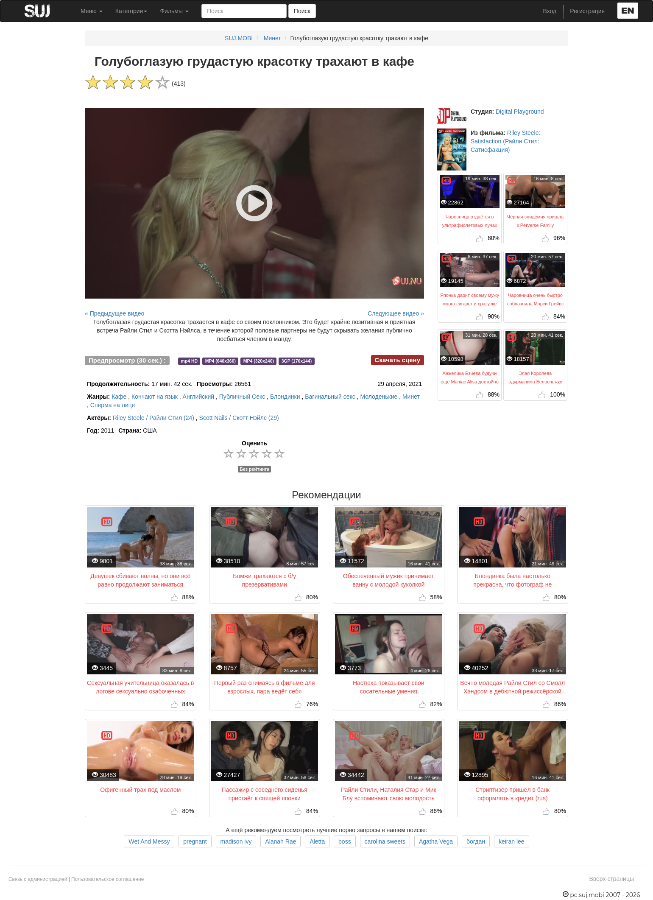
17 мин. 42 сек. (140, 383)
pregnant (195, 841)
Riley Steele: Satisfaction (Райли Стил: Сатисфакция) (505, 141)
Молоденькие (378, 396)
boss (344, 841)
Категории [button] (131, 11)
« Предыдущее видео (114, 313)
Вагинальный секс (330, 396)
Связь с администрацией (37, 879)
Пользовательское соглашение (107, 879)
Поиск (302, 11)
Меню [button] (92, 11)
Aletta (317, 841)
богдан (475, 841)
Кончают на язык (154, 396)
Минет (272, 38)
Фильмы (174, 11)
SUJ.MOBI (239, 38)
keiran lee (512, 841)
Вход (550, 11)
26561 (224, 383)
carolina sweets (385, 841)
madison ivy (236, 841)
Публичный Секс (242, 396)
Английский (198, 396)
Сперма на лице (112, 405)
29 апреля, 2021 (399, 383)
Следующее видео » (396, 313)
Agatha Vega (436, 841)
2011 (100, 430)
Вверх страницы (611, 878)
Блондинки (285, 396)
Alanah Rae (280, 841)
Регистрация (587, 11)
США (137, 430)
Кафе (119, 396)
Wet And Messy (149, 841)
